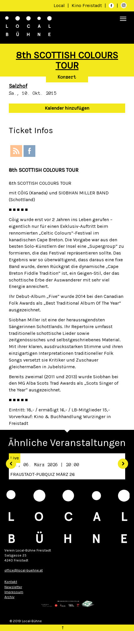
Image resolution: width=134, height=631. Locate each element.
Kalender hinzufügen (67, 108)
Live (14, 458)
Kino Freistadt (87, 5)
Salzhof (18, 86)
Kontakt (10, 582)
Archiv (9, 597)
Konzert (67, 77)
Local (59, 5)
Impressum (13, 592)
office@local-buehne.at (23, 570)
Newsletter (13, 587)
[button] (8, 461)
